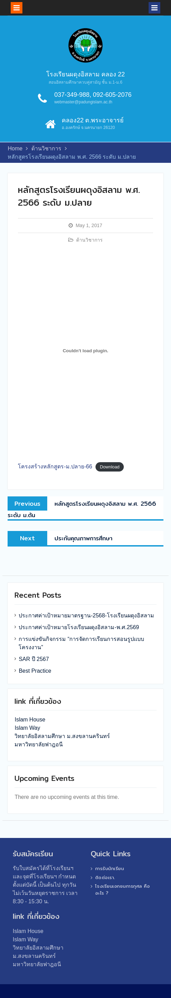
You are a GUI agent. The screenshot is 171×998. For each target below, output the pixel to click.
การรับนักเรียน (109, 868)
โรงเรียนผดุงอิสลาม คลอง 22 (85, 74)
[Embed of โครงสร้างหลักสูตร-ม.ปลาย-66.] (85, 351)
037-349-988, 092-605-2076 (92, 94)
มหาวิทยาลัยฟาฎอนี (38, 744)
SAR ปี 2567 (34, 659)
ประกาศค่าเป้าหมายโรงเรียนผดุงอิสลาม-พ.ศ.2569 (79, 627)
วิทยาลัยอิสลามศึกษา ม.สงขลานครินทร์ (62, 736)
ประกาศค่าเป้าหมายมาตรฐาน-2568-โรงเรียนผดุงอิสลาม (86, 615)
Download (110, 466)
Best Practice (35, 671)
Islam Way (27, 728)
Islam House (29, 719)
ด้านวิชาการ (89, 240)
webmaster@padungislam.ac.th (83, 102)
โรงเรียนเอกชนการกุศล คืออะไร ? (122, 889)
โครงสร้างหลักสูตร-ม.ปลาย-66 (55, 466)
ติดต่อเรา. (105, 877)
